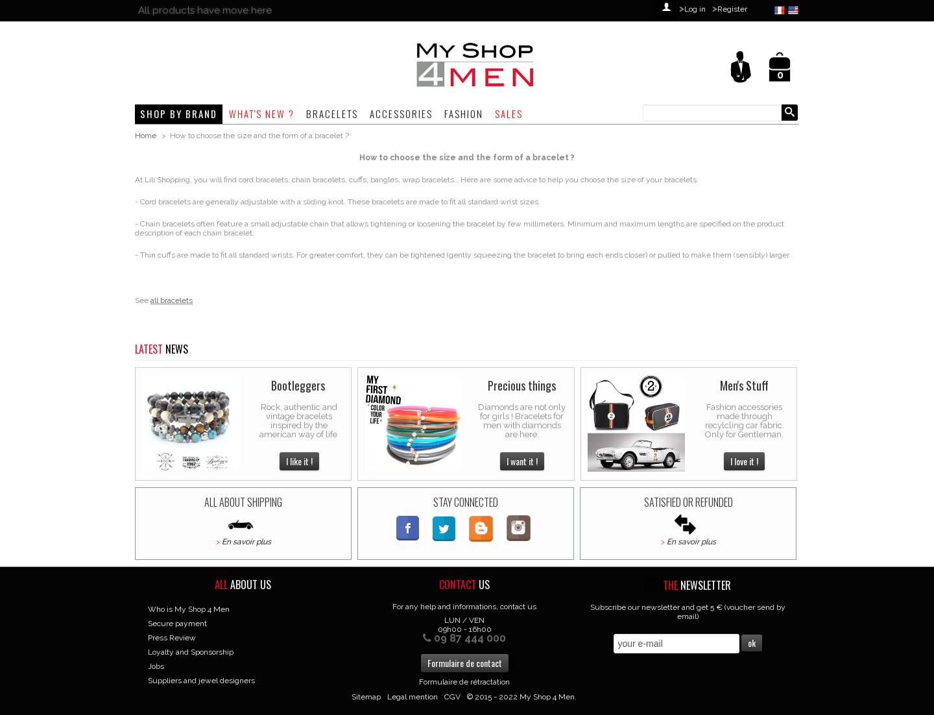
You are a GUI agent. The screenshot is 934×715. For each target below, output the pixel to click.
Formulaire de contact (464, 663)
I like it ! (299, 461)
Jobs (156, 666)
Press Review (172, 637)
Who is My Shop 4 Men (189, 609)
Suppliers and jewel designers (201, 680)
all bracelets (171, 300)
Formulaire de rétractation (464, 681)
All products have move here (205, 10)
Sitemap (366, 696)
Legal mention (412, 696)
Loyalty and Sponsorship (191, 652)
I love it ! (744, 461)
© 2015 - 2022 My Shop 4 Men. (522, 696)
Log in (695, 9)
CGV (452, 696)
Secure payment (177, 623)
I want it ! (522, 461)
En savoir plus (246, 541)
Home (145, 135)
